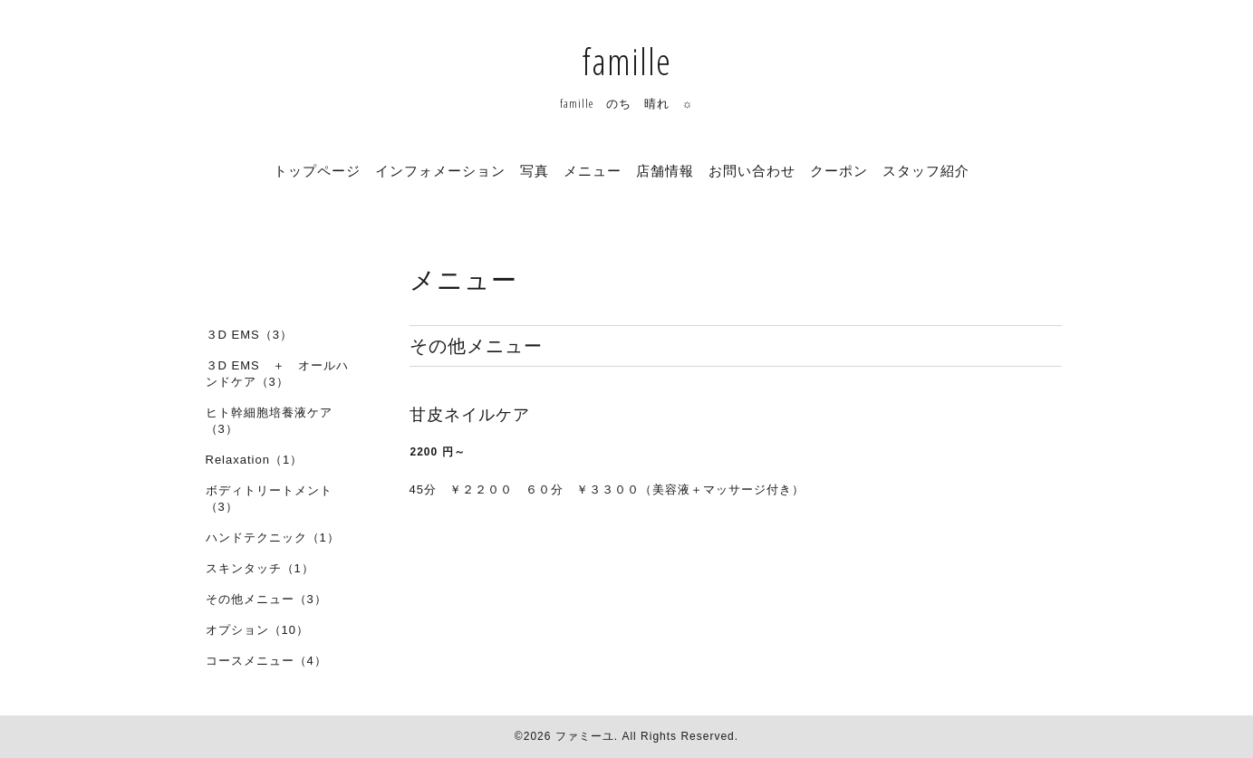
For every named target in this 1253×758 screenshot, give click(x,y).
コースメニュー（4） (266, 660)
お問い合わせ (751, 170)
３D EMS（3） (249, 334)
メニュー (593, 170)
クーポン (839, 170)
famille (626, 61)
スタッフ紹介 (925, 170)
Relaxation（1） (255, 459)
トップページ (317, 170)
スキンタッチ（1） (260, 568)
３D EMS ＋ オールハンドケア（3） (277, 374)
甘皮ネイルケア (470, 415)
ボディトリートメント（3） (269, 498)
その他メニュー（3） (266, 599)
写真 (534, 170)
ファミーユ (584, 736)
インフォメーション (440, 170)
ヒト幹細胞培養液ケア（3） (269, 421)
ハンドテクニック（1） (273, 537)
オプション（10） (257, 630)
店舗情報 (665, 170)
